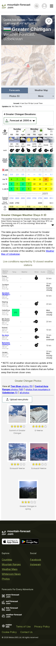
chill (5, 189)
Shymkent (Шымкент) (6, 293)
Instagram (35, 564)
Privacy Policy (42, 626)
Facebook (35, 559)
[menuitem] (14, 90)
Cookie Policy (9, 632)
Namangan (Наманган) (6, 343)
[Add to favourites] (48, 21)
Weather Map (41, 90)
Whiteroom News (11, 573)
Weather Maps (9, 569)
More (40, 96)
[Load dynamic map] (28, 66)
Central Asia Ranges (14, 19)
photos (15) (21, 386)
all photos (24, 392)
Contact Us (26, 632)
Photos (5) (14, 96)
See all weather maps (5, 160)
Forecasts (14, 90)
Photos (6, 578)
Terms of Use (23, 626)
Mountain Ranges (11, 564)
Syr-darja (5, 335)
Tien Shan (34, 19)
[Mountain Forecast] (16, 6)
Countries (7, 559)
